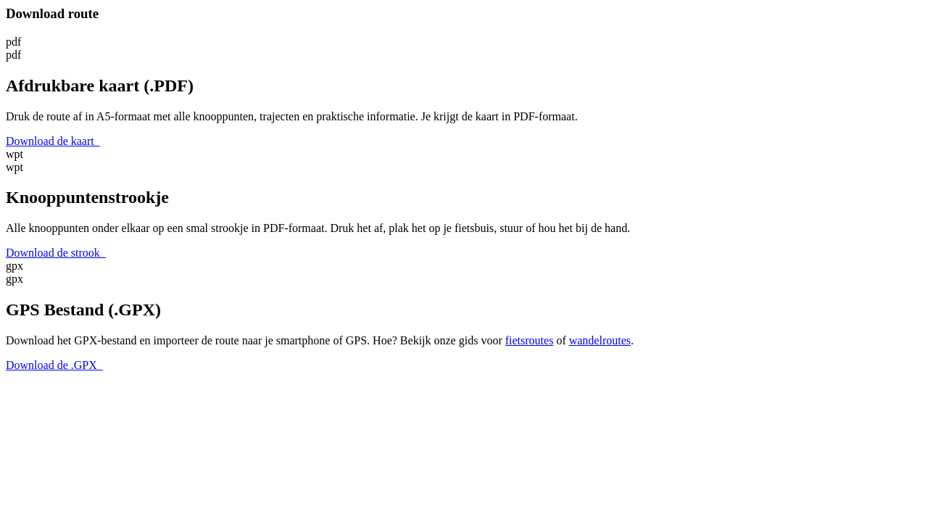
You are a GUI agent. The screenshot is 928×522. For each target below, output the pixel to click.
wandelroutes (600, 340)
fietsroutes (529, 340)
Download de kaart (53, 141)
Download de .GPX (54, 365)
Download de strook (56, 252)
